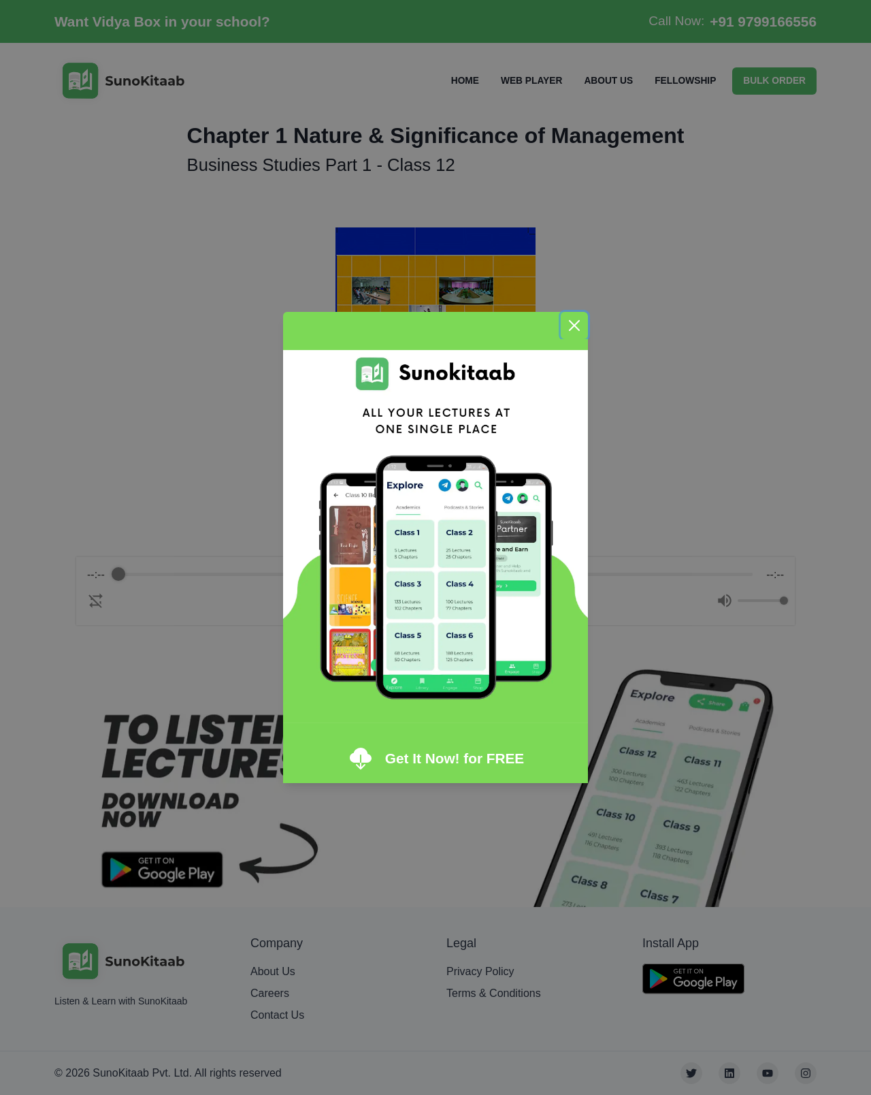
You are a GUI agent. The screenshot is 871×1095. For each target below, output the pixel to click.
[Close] (574, 325)
